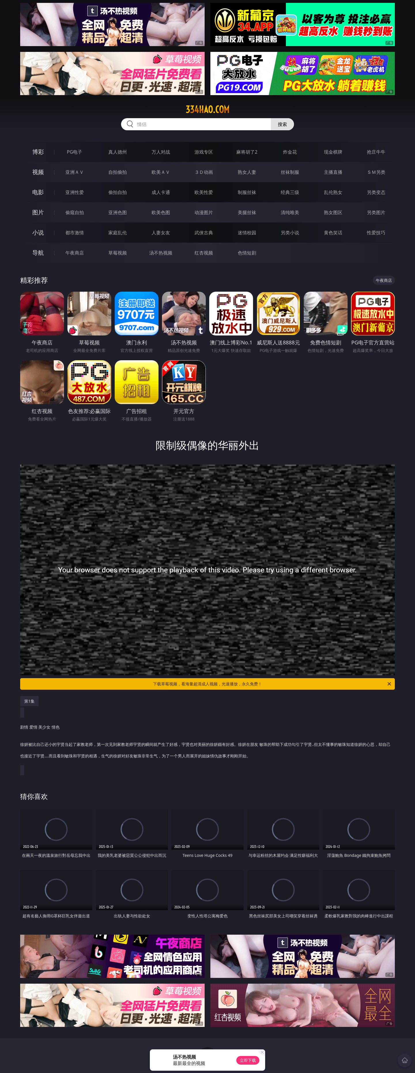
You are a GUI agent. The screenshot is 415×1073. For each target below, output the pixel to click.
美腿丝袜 (247, 212)
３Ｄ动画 (204, 172)
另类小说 (290, 232)
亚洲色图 (117, 212)
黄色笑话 (333, 232)
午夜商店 (74, 253)
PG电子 (74, 152)
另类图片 (376, 212)
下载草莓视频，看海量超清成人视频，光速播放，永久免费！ (272, 683)
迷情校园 (247, 232)
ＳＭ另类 (376, 172)
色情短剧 (247, 253)
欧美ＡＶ (161, 172)
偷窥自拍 (74, 212)
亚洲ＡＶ (74, 172)
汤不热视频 (160, 253)
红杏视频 (204, 253)
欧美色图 (161, 212)
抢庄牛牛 (376, 152)
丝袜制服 (290, 172)
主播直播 (333, 172)
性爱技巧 (376, 232)
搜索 (282, 124)
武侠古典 (204, 232)
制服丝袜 (247, 192)
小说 (38, 232)
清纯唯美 (290, 212)
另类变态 (376, 192)
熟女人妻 (247, 172)
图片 (38, 212)
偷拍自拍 (117, 192)
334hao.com (207, 109)
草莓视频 (117, 253)
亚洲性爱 (74, 192)
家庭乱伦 (117, 232)
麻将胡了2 (246, 152)
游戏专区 (204, 152)
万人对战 (161, 152)
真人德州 (117, 152)
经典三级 (290, 192)
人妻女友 (161, 232)
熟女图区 (333, 212)
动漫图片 (204, 212)
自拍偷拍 (117, 172)
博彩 (38, 152)
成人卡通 (161, 192)
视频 (38, 172)
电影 (38, 192)
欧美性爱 (204, 192)
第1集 (29, 701)
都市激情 (74, 232)
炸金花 (290, 152)
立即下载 (248, 1060)
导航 (38, 253)
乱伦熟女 (333, 192)
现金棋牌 (333, 152)
